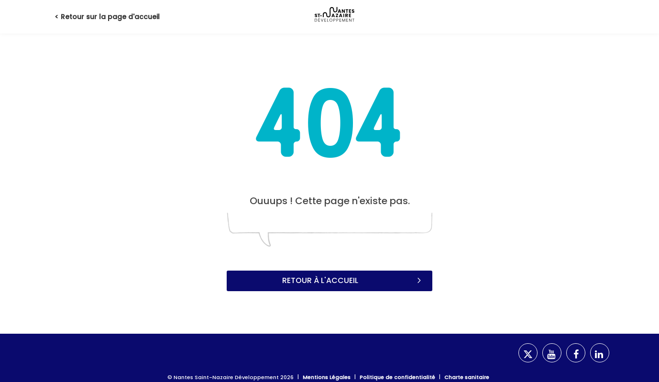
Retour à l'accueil (352, 280)
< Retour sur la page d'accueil (107, 17)
